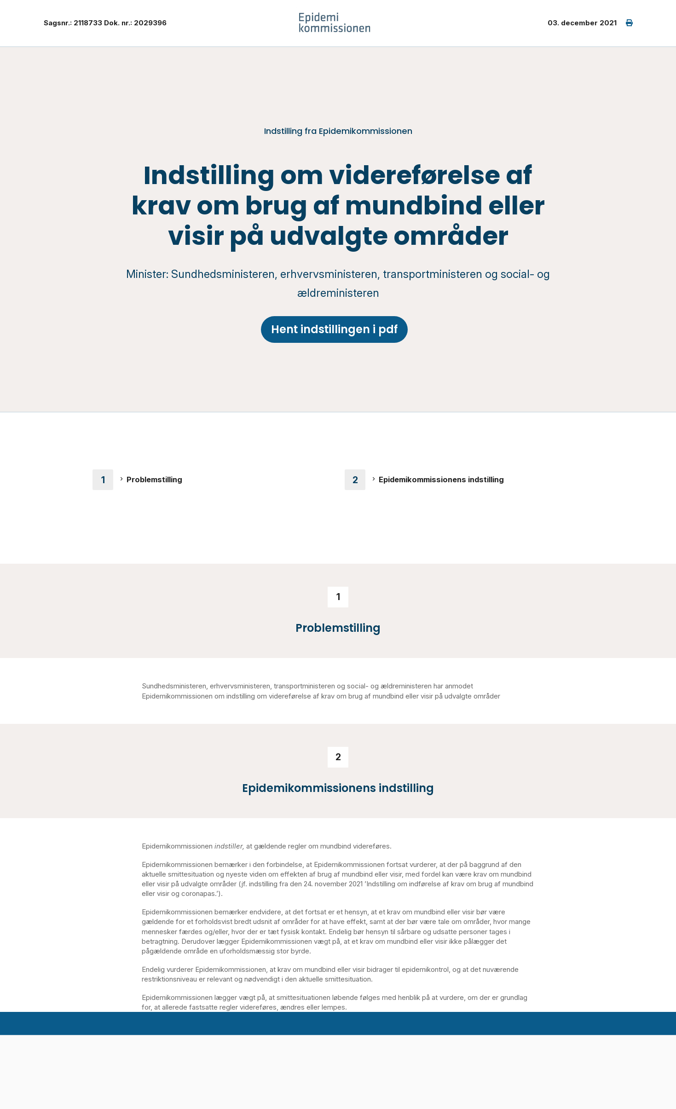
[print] (625, 23)
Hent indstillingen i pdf (334, 329)
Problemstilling (154, 479)
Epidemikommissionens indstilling (441, 479)
